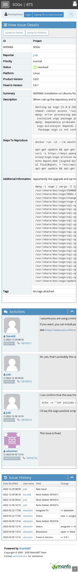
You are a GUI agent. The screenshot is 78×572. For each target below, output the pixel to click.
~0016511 (26, 343)
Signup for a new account (48, 14)
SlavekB (10, 336)
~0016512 (26, 381)
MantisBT (25, 548)
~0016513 (26, 420)
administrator (20, 556)
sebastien (12, 451)
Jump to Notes (14, 32)
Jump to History (37, 32)
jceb (35, 55)
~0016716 (31, 458)
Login (28, 14)
